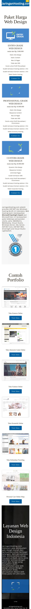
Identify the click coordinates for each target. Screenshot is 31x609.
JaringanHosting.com (16, 3)
